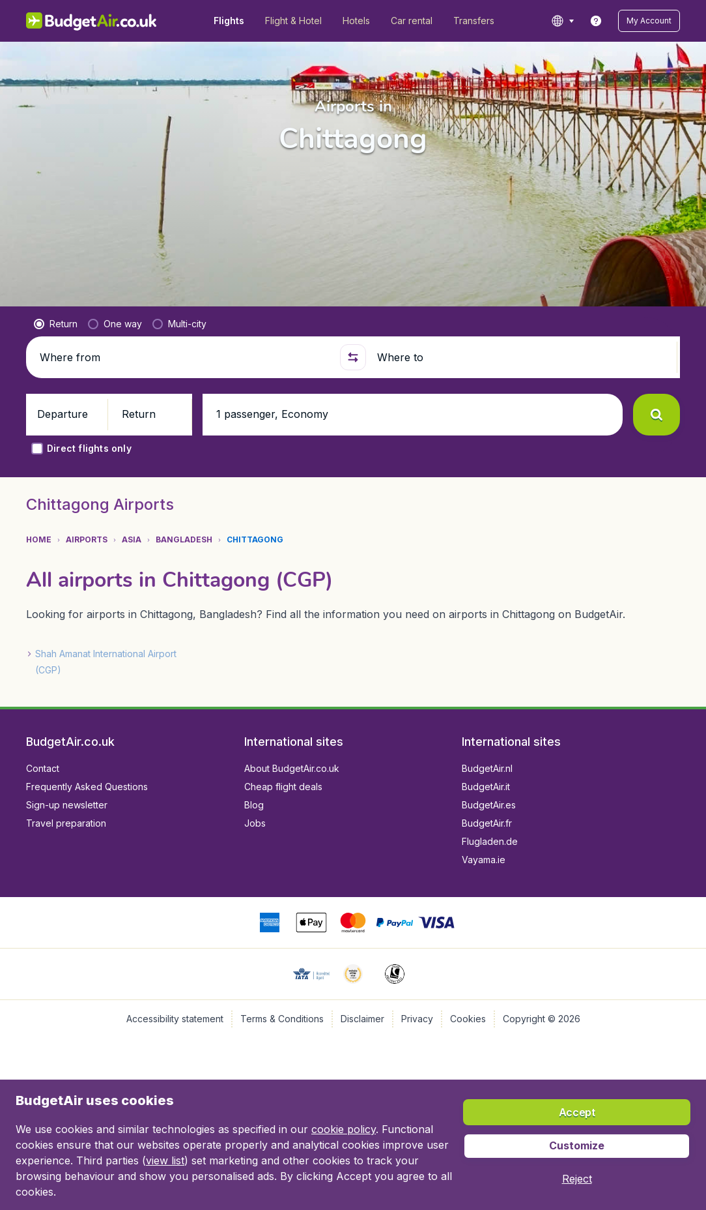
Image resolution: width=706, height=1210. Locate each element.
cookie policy (343, 1129)
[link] (595, 20)
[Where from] (184, 357)
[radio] (56, 324)
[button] (649, 21)
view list (165, 1160)
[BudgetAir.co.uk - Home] (91, 21)
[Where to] (522, 357)
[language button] (562, 20)
